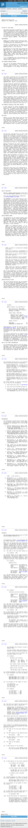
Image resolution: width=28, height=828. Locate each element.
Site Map (2, 820)
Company (3, 11)
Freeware (3, 8)
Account (10, 0)
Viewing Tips (8, 820)
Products (9, 8)
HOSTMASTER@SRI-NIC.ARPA (12, 197)
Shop (15, 0)
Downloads (20, 0)
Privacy (13, 820)
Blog (25, 0)
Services (15, 8)
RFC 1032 (4, 74)
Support (20, 8)
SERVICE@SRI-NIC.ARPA (9, 328)
